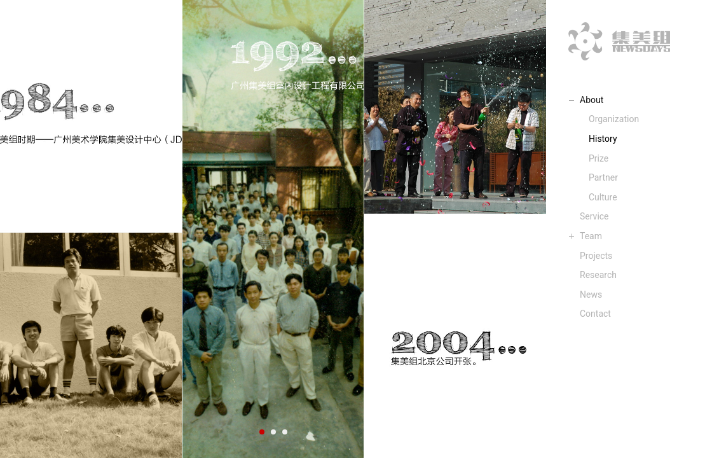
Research (598, 275)
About (591, 100)
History (603, 139)
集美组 (619, 41)
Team (591, 236)
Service (594, 216)
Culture (603, 197)
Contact (595, 314)
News (591, 294)
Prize (598, 158)
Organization (614, 119)
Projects (596, 256)
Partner (603, 177)
